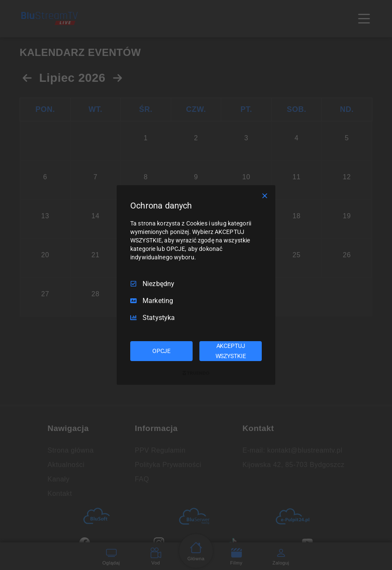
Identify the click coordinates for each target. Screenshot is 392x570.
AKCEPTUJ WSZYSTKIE (231, 350)
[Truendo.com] (196, 373)
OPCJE (161, 351)
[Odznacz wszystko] (264, 195)
